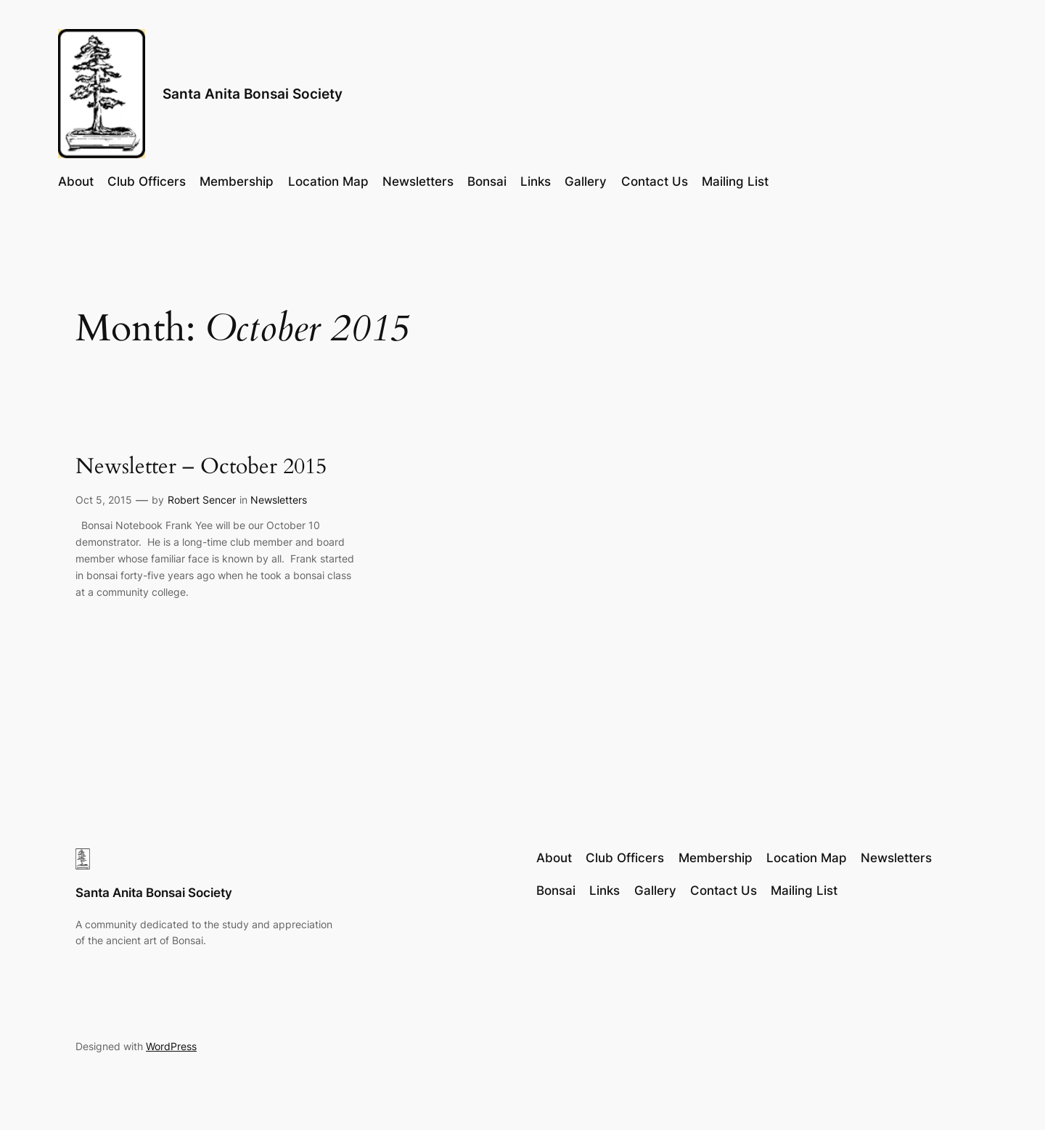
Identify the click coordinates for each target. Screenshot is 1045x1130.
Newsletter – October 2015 (201, 467)
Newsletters (278, 500)
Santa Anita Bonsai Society (253, 93)
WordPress (171, 1046)
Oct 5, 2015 (103, 500)
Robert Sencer (202, 500)
